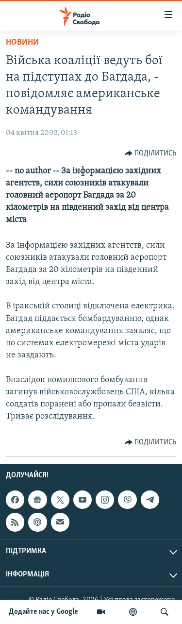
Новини (22, 42)
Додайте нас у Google (43, 612)
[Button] (151, 153)
